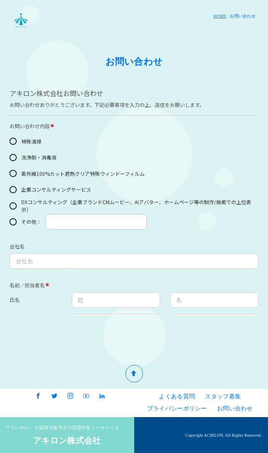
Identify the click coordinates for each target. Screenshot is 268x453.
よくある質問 (177, 396)
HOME (220, 16)
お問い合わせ (235, 408)
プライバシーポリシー (177, 408)
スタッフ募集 (223, 396)
